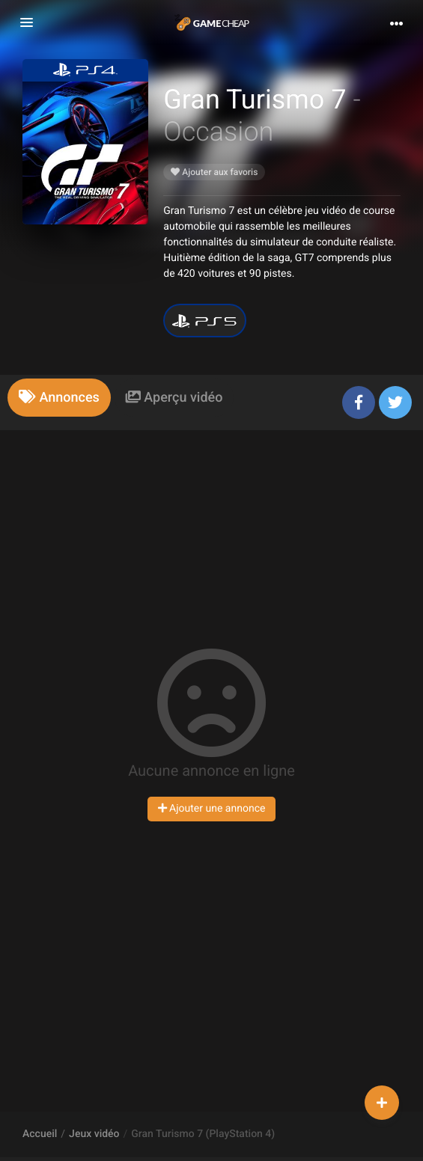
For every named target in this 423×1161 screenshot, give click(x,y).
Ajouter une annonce (212, 809)
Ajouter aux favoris (214, 172)
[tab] (59, 398)
